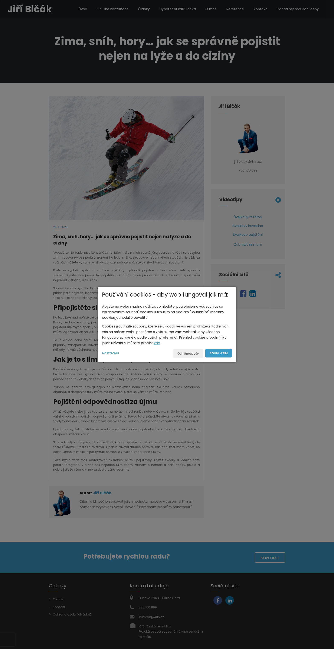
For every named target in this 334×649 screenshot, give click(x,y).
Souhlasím (219, 353)
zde (157, 342)
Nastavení (110, 353)
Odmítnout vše (188, 353)
